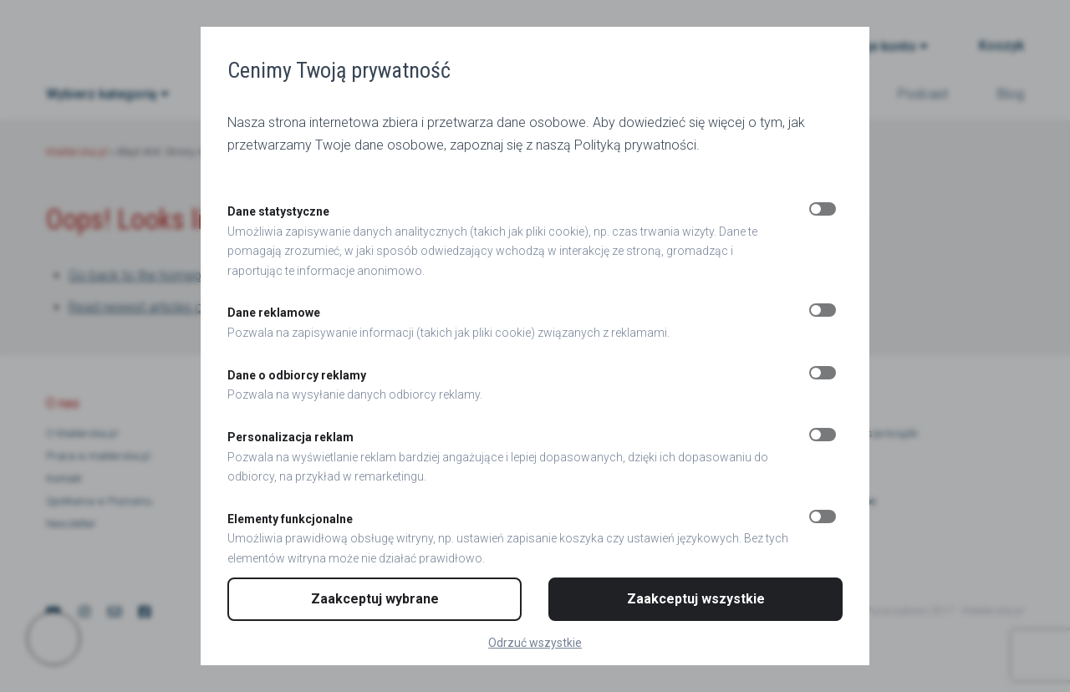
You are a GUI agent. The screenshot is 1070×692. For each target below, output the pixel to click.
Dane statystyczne (278, 211)
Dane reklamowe (273, 312)
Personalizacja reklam (290, 437)
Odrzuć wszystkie (535, 642)
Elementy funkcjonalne (290, 519)
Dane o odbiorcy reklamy (296, 375)
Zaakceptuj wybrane (375, 599)
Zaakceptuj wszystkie (696, 599)
